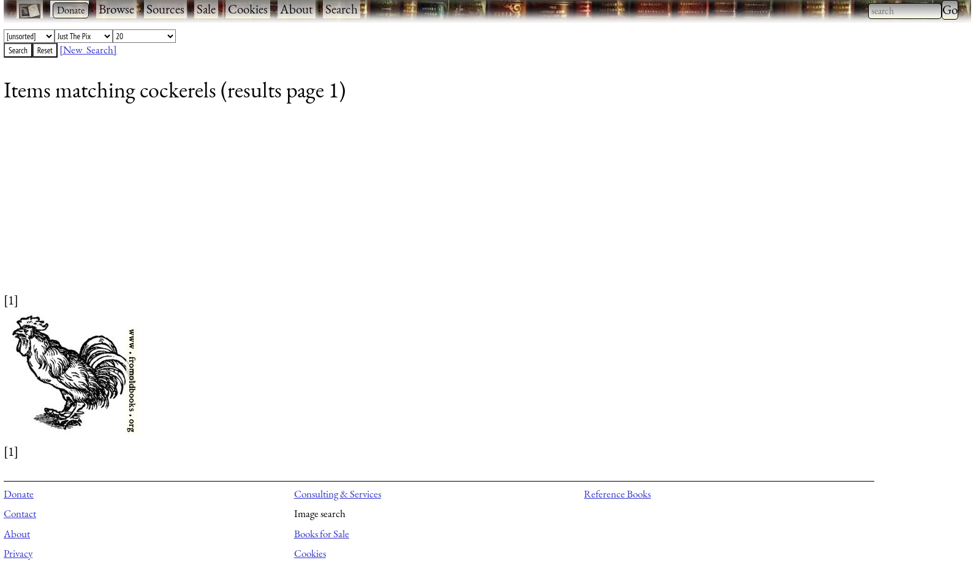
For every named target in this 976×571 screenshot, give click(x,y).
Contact (20, 513)
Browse (116, 9)
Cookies (248, 9)
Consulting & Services (337, 494)
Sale (206, 9)
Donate (19, 494)
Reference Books (617, 494)
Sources (165, 9)
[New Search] (88, 49)
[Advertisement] (371, 205)
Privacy (18, 553)
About (296, 9)
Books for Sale (321, 533)
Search (341, 9)
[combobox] (905, 11)
